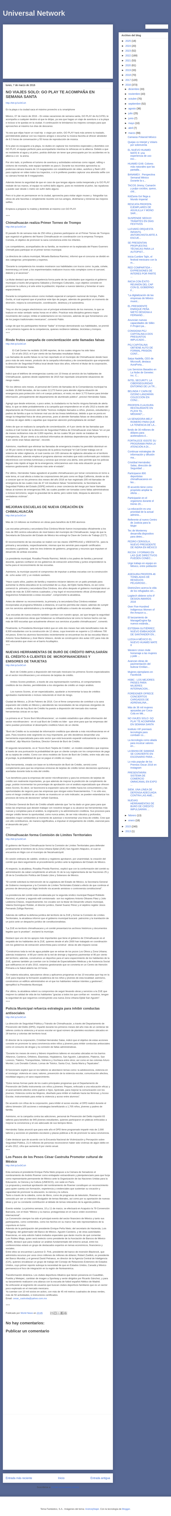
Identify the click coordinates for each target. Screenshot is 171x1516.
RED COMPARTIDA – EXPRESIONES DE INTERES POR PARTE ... (142, 272)
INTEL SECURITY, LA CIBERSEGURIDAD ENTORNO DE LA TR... (142, 383)
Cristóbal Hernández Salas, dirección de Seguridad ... (139, 465)
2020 (128, 65)
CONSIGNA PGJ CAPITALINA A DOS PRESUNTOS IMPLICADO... (140, 335)
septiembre (134, 103)
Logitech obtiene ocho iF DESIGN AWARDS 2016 (141, 598)
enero (131, 820)
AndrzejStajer (92, 1509)
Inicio (61, 1478)
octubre (132, 98)
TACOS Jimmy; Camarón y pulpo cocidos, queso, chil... (142, 188)
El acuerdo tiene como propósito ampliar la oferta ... (140, 490)
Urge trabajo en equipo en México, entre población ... (142, 566)
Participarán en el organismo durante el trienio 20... (141, 500)
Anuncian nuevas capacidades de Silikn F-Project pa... (141, 323)
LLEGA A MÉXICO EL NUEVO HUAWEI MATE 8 (142, 642)
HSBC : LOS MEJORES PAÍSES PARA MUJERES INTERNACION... (141, 684)
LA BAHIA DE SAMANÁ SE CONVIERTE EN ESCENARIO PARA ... (141, 754)
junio (131, 118)
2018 (128, 75)
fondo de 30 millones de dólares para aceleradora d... (141, 432)
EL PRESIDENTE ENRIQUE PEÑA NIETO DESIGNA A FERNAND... (140, 310)
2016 (128, 84)
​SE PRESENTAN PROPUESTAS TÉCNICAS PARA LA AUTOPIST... (141, 247)
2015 (128, 826)
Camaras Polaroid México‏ (142, 137)
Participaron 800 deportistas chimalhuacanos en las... (140, 478)
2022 (128, 55)
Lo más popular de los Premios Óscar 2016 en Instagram (142, 764)
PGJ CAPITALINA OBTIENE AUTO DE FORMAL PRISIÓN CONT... (140, 349)
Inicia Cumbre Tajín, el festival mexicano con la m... (142, 259)
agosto (132, 108)
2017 (128, 80)
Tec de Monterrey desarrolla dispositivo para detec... (141, 533)
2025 (128, 40)
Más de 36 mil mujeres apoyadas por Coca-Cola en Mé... (140, 710)
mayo (131, 123)
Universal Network (34, 13)
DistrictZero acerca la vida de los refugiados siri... (142, 589)
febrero (132, 815)
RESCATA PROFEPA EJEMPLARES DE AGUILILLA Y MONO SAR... (141, 209)
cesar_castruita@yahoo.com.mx (30, 1298)
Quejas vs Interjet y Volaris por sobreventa (142, 144)
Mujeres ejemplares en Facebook (140, 673)
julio (130, 113)
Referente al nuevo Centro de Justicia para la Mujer (142, 522)
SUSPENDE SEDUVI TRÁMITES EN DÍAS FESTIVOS (141, 221)
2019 (128, 70)
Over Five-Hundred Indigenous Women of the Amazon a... (141, 609)
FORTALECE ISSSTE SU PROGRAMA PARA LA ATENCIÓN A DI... (142, 443)
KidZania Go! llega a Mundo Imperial (139, 198)
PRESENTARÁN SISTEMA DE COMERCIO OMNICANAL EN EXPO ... (142, 778)
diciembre (134, 89)
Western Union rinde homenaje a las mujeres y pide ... (142, 653)
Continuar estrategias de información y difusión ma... (141, 454)
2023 (128, 50)
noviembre (134, 93)
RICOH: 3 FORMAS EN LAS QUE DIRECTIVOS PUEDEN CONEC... (142, 555)
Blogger (126, 1509)
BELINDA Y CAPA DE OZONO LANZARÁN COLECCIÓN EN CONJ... (141, 396)
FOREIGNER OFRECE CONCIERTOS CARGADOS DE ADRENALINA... (141, 698)
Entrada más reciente (19, 1478)
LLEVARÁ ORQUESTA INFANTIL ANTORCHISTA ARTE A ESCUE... (142, 233)
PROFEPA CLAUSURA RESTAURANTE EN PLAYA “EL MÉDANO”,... (140, 409)
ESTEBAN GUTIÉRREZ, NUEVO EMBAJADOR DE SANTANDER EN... (142, 631)
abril (131, 128)
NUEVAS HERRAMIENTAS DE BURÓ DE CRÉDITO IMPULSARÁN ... (141, 805)
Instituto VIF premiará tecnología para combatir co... (140, 732)
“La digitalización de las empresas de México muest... (141, 298)
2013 (128, 831)
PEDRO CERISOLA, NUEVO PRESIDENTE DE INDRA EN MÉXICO (142, 544)
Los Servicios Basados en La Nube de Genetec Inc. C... (142, 372)
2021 (128, 60)
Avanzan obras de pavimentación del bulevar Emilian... (139, 664)
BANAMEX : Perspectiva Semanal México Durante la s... (141, 177)
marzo (132, 133)
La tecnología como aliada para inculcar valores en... (142, 743)
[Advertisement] (58, 51)
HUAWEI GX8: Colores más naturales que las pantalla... (141, 166)
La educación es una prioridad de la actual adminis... (141, 511)
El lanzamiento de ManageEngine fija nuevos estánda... (139, 620)
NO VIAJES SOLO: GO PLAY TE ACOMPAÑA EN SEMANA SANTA (141, 721)
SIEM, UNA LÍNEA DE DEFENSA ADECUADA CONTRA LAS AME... (142, 792)
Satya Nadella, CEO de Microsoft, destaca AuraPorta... (141, 361)
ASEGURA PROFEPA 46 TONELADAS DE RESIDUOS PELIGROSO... (142, 578)
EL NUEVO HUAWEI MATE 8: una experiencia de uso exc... (139, 154)
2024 (128, 45)
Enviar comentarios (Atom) (65, 1487)
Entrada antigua (100, 1478)
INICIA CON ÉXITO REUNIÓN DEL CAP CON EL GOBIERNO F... (141, 286)
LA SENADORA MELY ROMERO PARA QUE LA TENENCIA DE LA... (142, 421)
